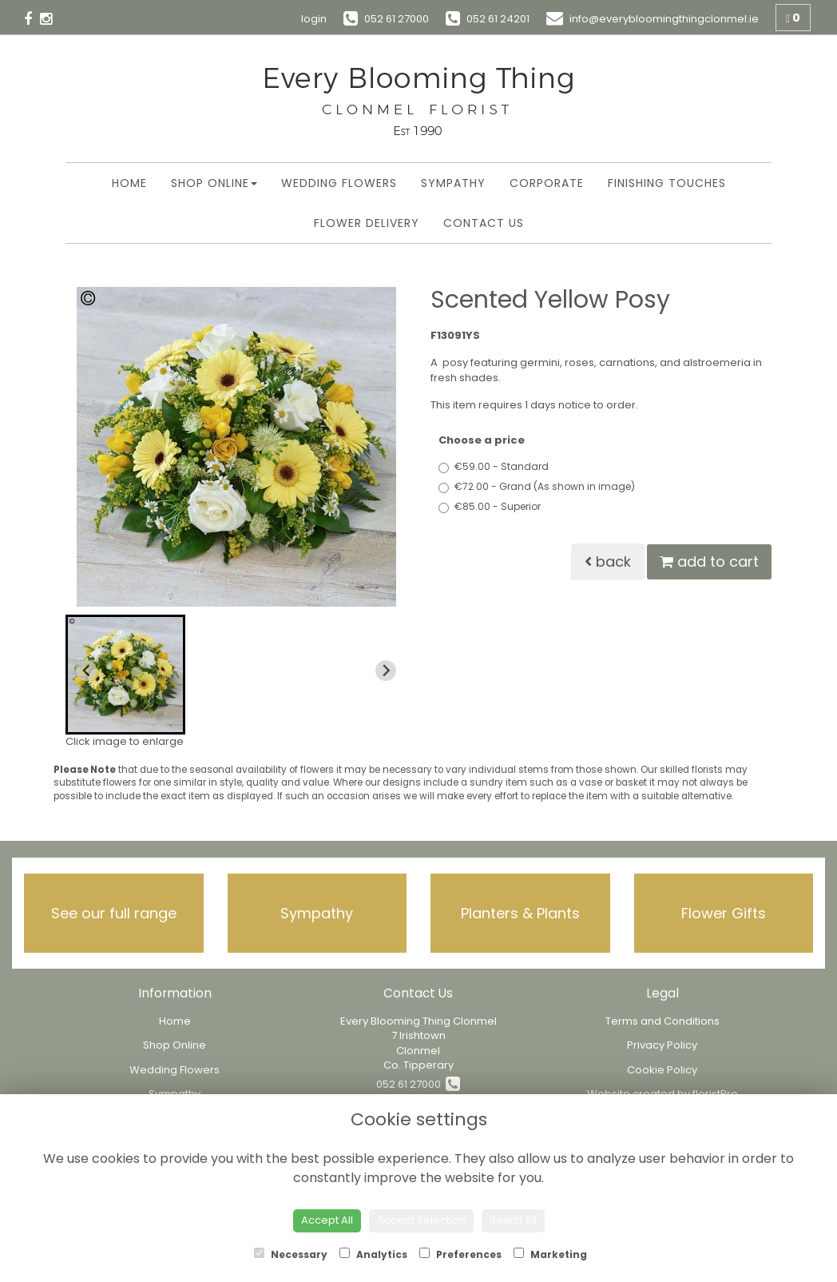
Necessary (290, 1254)
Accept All (327, 1220)
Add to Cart (709, 561)
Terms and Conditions (662, 1021)
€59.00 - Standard (493, 466)
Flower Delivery (366, 223)
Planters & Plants (520, 913)
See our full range (114, 913)
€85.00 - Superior (489, 506)
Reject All (513, 1220)
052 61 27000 (418, 1084)
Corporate (547, 183)
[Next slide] (385, 670)
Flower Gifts (723, 913)
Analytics (373, 1254)
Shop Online (214, 183)
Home (129, 183)
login (314, 18)
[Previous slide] (86, 670)
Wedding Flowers (339, 183)
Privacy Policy (662, 1045)
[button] (125, 675)
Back (608, 561)
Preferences (460, 1254)
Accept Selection (421, 1220)
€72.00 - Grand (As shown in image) (536, 486)
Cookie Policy (662, 1069)
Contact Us (483, 223)
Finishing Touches (667, 183)
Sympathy (453, 183)
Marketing (550, 1254)
